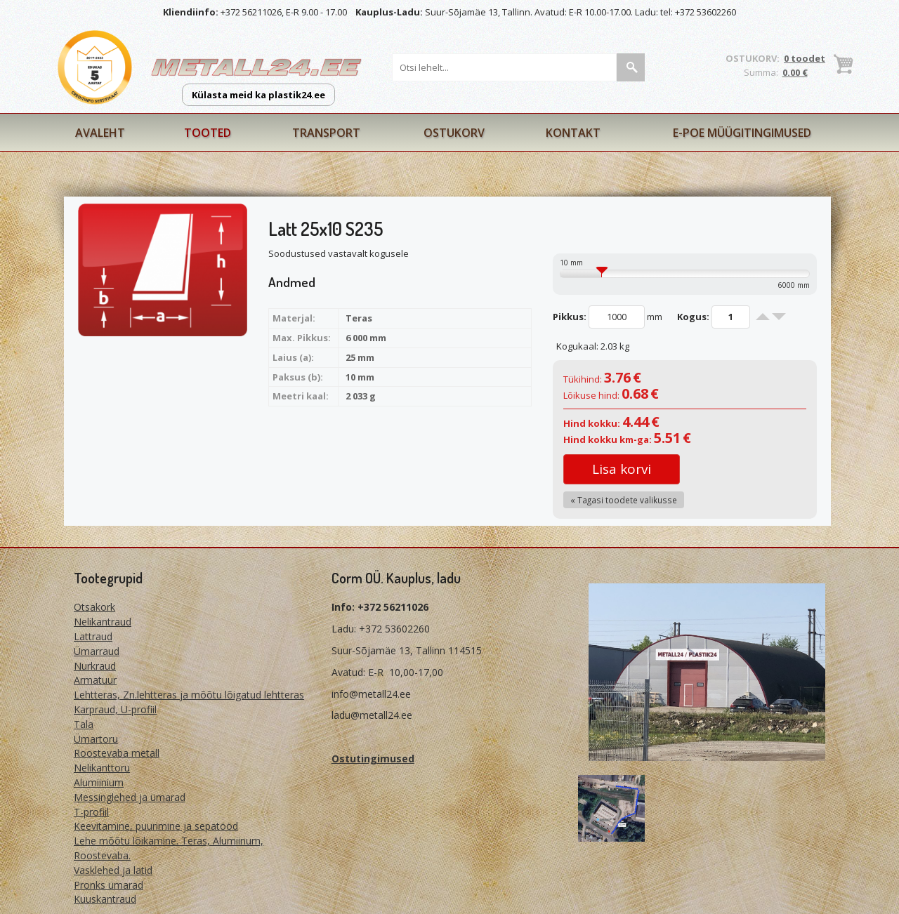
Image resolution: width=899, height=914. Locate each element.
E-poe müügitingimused (742, 132)
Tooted (207, 132)
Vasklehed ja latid (113, 870)
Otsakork (94, 607)
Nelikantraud (102, 621)
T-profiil (91, 812)
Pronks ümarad (108, 885)
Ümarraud (96, 651)
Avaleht (100, 132)
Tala (83, 724)
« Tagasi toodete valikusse (623, 499)
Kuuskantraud (105, 899)
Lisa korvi (621, 469)
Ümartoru (96, 739)
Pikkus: (569, 316)
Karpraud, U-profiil (115, 709)
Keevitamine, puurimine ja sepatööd (156, 826)
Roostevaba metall (116, 753)
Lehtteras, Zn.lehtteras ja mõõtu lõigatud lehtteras (189, 694)
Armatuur (95, 680)
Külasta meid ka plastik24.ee (258, 94)
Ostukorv (454, 132)
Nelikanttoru (102, 767)
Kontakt (573, 132)
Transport (326, 132)
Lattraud (93, 636)
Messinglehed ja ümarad (129, 797)
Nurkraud (95, 666)
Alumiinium (99, 782)
